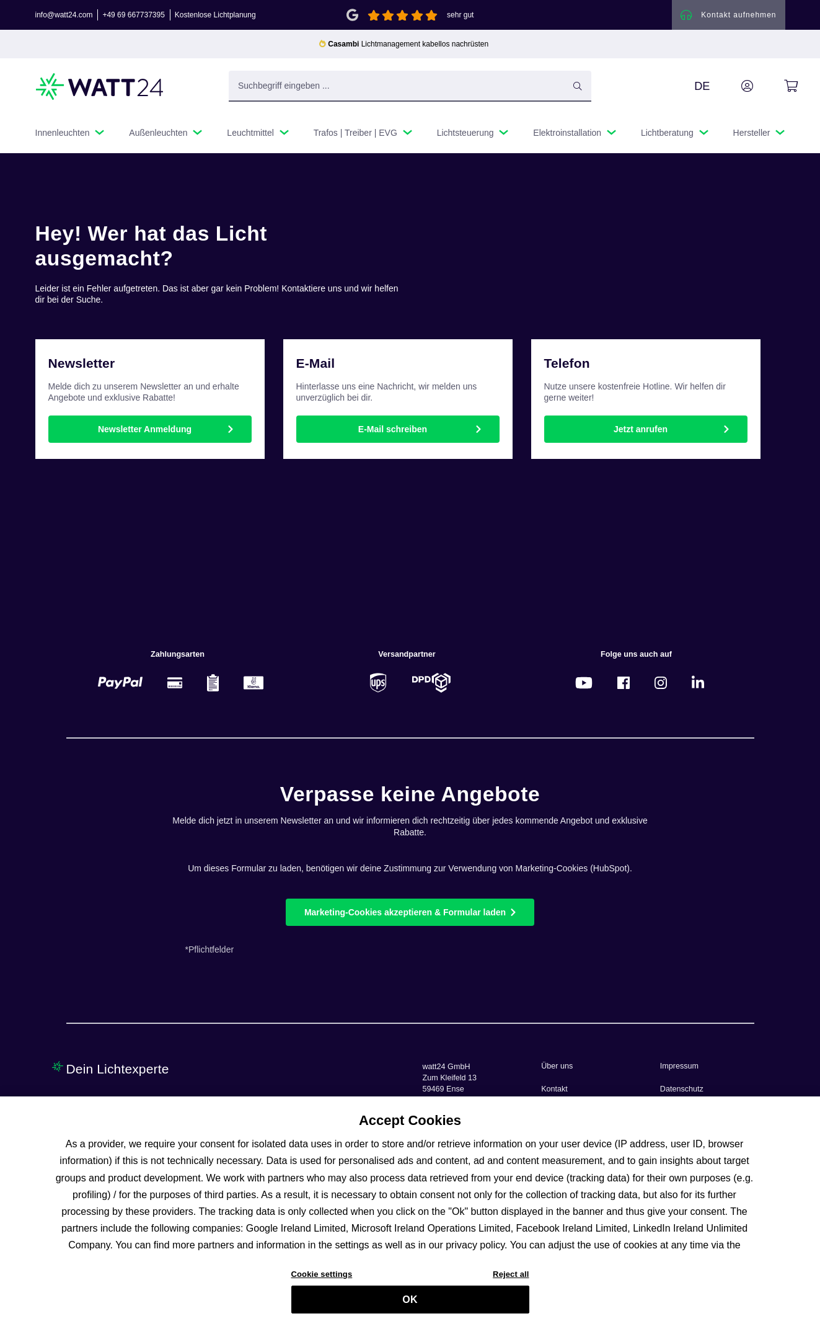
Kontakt (554, 1089)
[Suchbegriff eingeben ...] (410, 86)
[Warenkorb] (777, 86)
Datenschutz (681, 1089)
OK (409, 1305)
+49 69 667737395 (133, 15)
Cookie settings (322, 1281)
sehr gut (460, 15)
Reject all (511, 1281)
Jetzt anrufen (641, 429)
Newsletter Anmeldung (145, 429)
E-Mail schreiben (392, 429)
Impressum (679, 1066)
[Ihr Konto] (733, 86)
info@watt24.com (64, 15)
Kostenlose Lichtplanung (215, 15)
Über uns (557, 1066)
